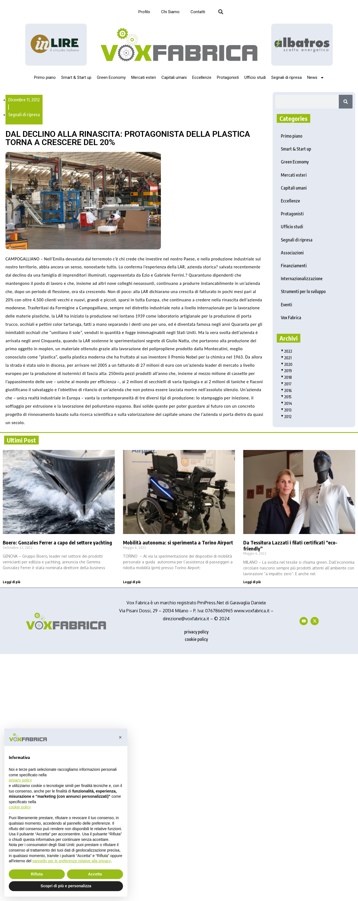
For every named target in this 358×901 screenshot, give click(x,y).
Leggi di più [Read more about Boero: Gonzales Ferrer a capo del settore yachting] (11, 582)
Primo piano (45, 77)
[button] (220, 11)
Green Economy (111, 77)
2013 (286, 410)
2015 (286, 396)
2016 (286, 390)
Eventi (286, 304)
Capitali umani (174, 77)
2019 (286, 370)
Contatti (198, 11)
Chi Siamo (170, 11)
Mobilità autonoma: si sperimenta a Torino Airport (178, 543)
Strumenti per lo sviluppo (303, 291)
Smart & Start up (76, 77)
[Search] (346, 102)
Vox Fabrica (291, 317)
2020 (286, 364)
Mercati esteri (143, 77)
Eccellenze (201, 77)
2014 (286, 403)
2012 (286, 416)
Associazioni (292, 252)
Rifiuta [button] (37, 874)
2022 (286, 351)
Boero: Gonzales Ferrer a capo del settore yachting (57, 543)
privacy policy (196, 632)
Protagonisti (228, 77)
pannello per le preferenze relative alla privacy (71, 861)
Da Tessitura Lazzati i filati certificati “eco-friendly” (290, 545)
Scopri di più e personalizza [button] (66, 886)
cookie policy (196, 639)
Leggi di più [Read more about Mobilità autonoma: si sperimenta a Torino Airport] (132, 582)
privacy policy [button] (20, 780)
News (315, 77)
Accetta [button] (95, 874)
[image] (302, 44)
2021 (286, 357)
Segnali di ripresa (286, 77)
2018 (286, 377)
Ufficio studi (255, 77)
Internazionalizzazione (302, 278)
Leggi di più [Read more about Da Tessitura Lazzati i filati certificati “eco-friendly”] (252, 582)
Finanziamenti (294, 265)
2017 (286, 384)
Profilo (144, 11)
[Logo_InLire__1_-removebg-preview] (56, 44)
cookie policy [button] (20, 807)
